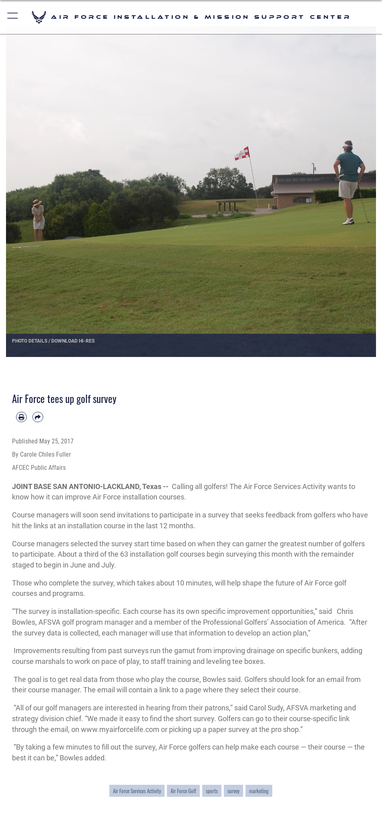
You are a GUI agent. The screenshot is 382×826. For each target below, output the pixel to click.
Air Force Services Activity (137, 791)
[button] (13, 17)
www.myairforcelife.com (120, 729)
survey (233, 791)
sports (212, 791)
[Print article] (21, 417)
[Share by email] (37, 417)
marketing (259, 791)
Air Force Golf (183, 791)
